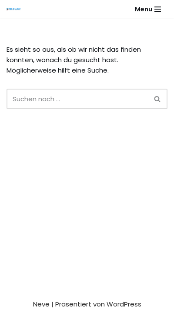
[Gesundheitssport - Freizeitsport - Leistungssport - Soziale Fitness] (16, 9)
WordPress (124, 304)
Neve (41, 304)
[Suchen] (77, 99)
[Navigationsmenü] (147, 9)
